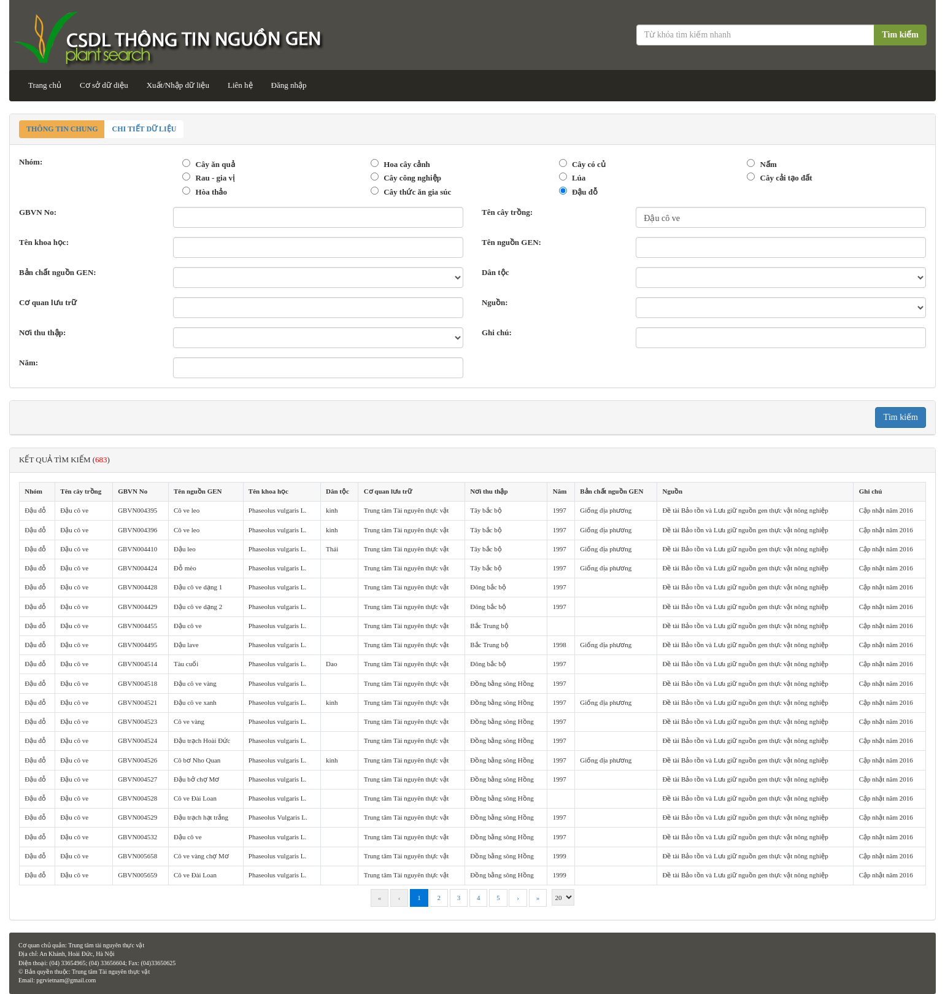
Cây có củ (589, 164)
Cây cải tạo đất (786, 177)
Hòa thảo (211, 191)
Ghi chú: (497, 332)
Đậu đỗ (585, 191)
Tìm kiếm (900, 34)
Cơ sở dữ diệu (104, 85)
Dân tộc (495, 272)
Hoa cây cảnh (407, 164)
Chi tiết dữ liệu (144, 129)
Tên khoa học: (44, 242)
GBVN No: (37, 212)
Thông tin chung (62, 129)
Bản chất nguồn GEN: (57, 272)
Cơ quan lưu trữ (48, 302)
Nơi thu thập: (42, 332)
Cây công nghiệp (412, 177)
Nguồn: (495, 302)
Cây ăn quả (215, 164)
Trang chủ (44, 85)
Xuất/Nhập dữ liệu (178, 85)
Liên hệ (240, 85)
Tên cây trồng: (507, 212)
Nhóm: (30, 161)
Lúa (578, 177)
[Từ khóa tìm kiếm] (756, 35)
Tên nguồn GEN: (511, 242)
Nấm (768, 164)
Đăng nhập (289, 85)
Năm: (28, 362)
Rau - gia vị (215, 177)
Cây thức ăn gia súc (417, 191)
